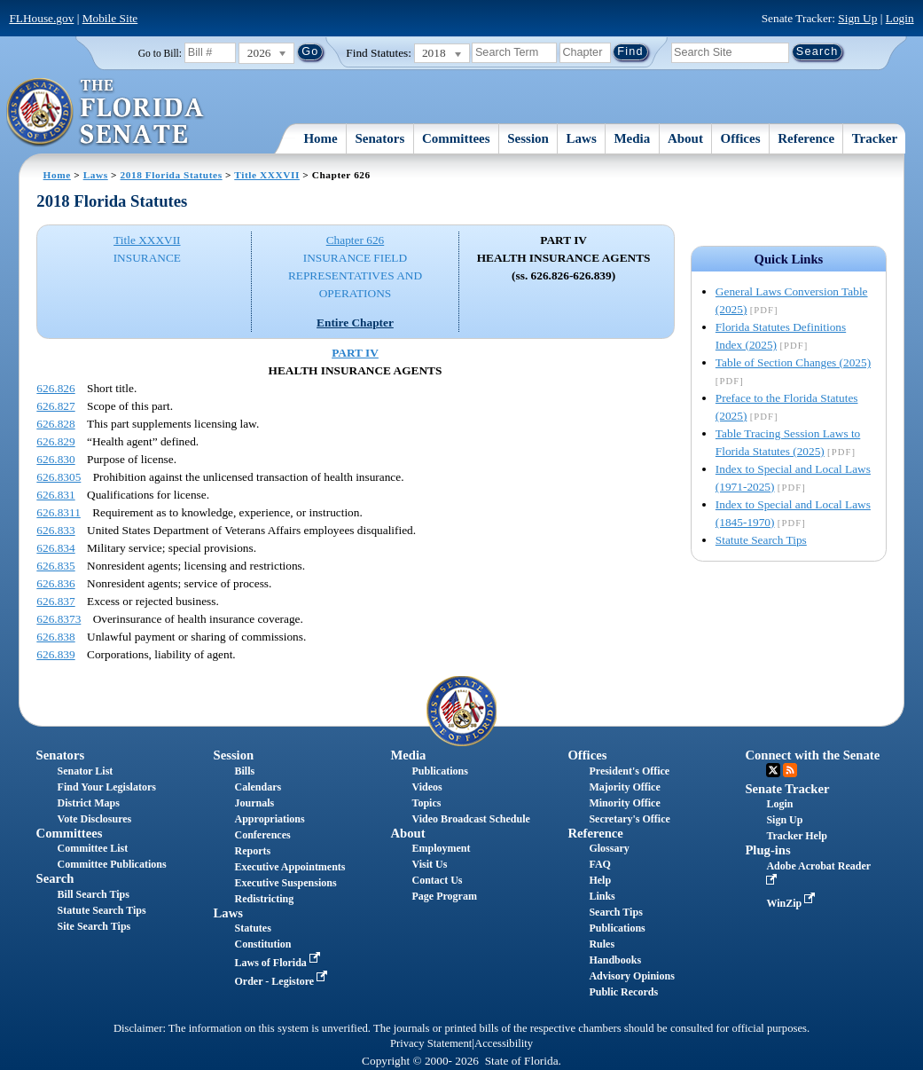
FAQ (599, 864)
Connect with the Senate (812, 755)
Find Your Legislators (107, 787)
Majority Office (624, 787)
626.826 (55, 388)
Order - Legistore (283, 981)
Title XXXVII (267, 174)
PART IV (355, 352)
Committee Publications (112, 864)
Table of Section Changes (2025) (793, 362)
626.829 (55, 441)
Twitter (773, 770)
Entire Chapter (355, 322)
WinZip (792, 903)
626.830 (55, 459)
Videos (426, 787)
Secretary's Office (629, 819)
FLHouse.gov (41, 18)
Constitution (263, 944)
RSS (790, 770)
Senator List (85, 771)
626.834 (55, 548)
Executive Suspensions (286, 883)
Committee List (93, 848)
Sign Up (857, 18)
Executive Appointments (290, 867)
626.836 (55, 583)
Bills (245, 771)
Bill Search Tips (93, 894)
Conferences (263, 835)
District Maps (89, 803)
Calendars (258, 787)
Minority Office (624, 803)
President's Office (629, 771)
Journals (255, 803)
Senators (379, 138)
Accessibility (503, 1043)
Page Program (443, 896)
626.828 (55, 423)
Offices (741, 138)
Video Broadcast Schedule (470, 819)
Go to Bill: (160, 53)
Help (600, 880)
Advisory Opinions (631, 976)
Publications (439, 771)
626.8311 (58, 512)
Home (320, 138)
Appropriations (270, 819)
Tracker (874, 138)
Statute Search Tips (761, 540)
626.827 (55, 406)
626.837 (55, 601)
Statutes (253, 928)
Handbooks (615, 960)
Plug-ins (767, 850)
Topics (426, 803)
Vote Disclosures (95, 819)
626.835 (55, 565)
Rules (601, 944)
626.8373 (58, 618)
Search (55, 878)
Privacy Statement (431, 1043)
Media (632, 138)
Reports (253, 851)
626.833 (55, 530)
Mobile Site (110, 18)
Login (900, 18)
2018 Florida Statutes (172, 174)
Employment (440, 848)
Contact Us (436, 880)
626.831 (55, 494)
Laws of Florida (279, 962)
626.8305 (58, 477)
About (685, 138)
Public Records (623, 992)
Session (528, 138)
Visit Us (429, 864)
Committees (456, 138)
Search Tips (615, 912)
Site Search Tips (94, 926)
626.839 (55, 654)
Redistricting (264, 899)
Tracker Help (796, 836)
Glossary (609, 848)
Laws (582, 138)
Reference (806, 138)
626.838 (55, 636)
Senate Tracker (787, 789)
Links (601, 896)
